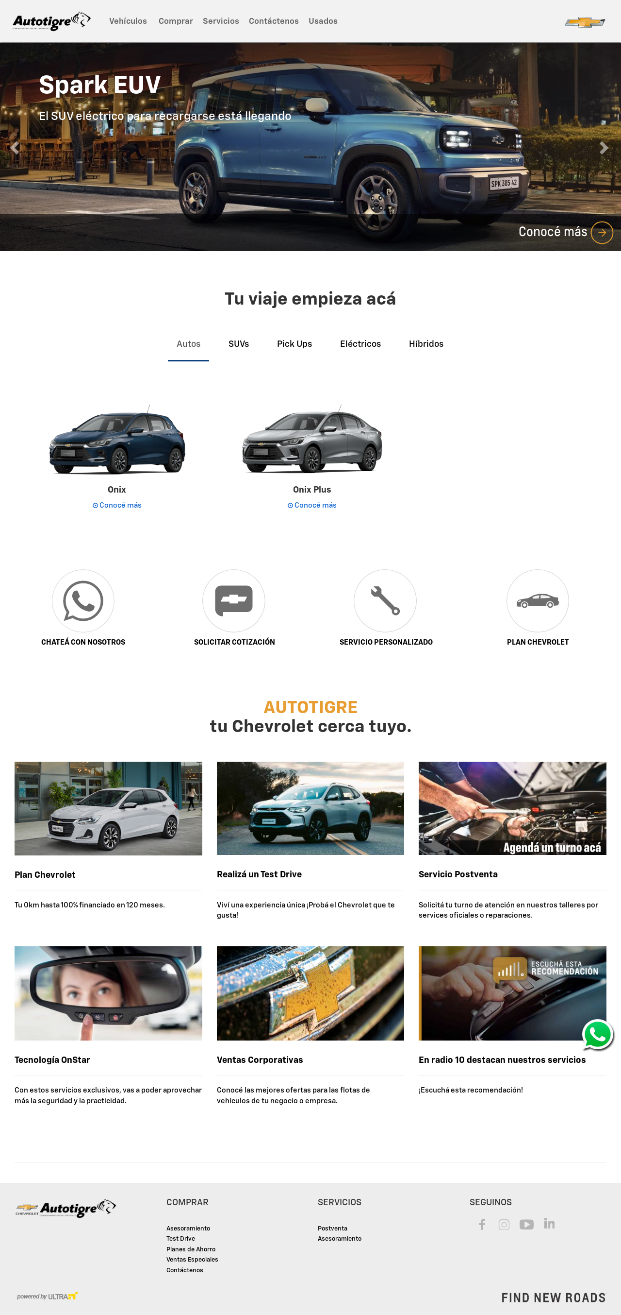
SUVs (239, 344)
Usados (323, 21)
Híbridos (426, 344)
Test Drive (180, 1239)
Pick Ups (294, 344)
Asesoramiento (188, 1229)
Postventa (332, 1229)
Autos (188, 344)
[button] (15, 147)
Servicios (221, 21)
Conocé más (566, 231)
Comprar (176, 21)
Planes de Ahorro (190, 1250)
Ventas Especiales (192, 1260)
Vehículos (129, 21)
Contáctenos (274, 21)
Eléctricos (360, 344)
